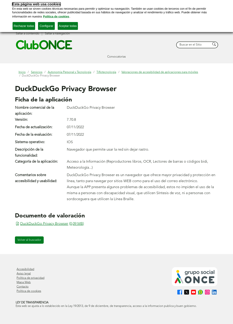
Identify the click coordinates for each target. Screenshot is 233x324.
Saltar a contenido (27, 33)
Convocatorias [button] (116, 56)
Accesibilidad (25, 269)
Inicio (22, 72)
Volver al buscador (29, 240)
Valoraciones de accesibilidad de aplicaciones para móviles (159, 72)
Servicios (36, 72)
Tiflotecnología (106, 72)
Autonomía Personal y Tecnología (69, 72)
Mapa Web (24, 282)
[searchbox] (193, 45)
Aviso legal (24, 273)
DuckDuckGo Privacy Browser (41, 75)
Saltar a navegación (57, 33)
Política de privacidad (30, 278)
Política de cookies (56, 16)
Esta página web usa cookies (36, 4)
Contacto (23, 286)
